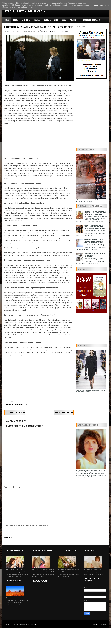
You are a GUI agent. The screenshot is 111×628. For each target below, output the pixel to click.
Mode (15, 20)
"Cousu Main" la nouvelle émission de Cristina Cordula (94, 227)
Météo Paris (8, 537)
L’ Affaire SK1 (8, 402)
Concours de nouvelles (90, 20)
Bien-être (26, 20)
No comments (65, 31)
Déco (64, 20)
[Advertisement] (38, 140)
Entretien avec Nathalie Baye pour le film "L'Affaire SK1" (38, 27)
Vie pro (73, 20)
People (37, 20)
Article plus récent (15, 412)
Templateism (102, 624)
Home (7, 20)
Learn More (98, 5)
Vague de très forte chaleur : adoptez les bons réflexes (94, 241)
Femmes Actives (20, 624)
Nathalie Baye (47, 31)
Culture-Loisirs (51, 20)
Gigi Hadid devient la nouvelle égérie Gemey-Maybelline (95, 213)
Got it (107, 5)
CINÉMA (40, 31)
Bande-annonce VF (16, 404)
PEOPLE (54, 31)
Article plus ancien (64, 412)
